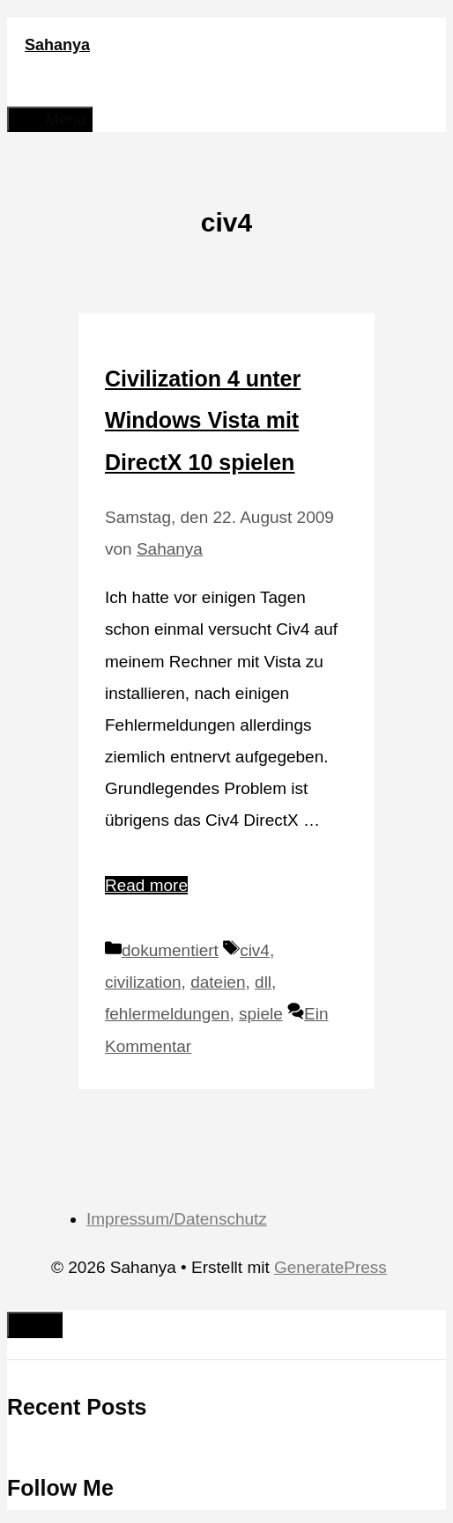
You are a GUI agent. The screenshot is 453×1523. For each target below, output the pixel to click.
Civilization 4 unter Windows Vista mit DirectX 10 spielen (203, 420)
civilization (143, 982)
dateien (217, 982)
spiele (261, 1013)
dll (263, 982)
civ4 (255, 950)
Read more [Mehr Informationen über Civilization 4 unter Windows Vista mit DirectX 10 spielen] (146, 885)
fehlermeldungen (167, 1013)
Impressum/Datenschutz (176, 1219)
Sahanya (57, 45)
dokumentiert (170, 950)
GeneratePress (330, 1267)
